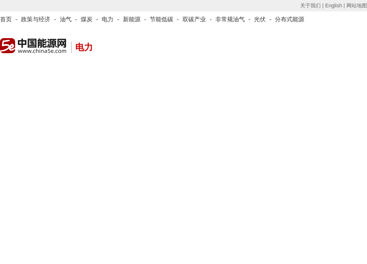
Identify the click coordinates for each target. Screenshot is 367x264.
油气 (66, 19)
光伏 (260, 19)
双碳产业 (194, 19)
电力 (107, 19)
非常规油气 (230, 19)
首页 (6, 19)
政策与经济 (35, 19)
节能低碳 (161, 19)
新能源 (132, 19)
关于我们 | (312, 5)
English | (335, 5)
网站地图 (356, 5)
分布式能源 (289, 19)
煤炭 (86, 19)
